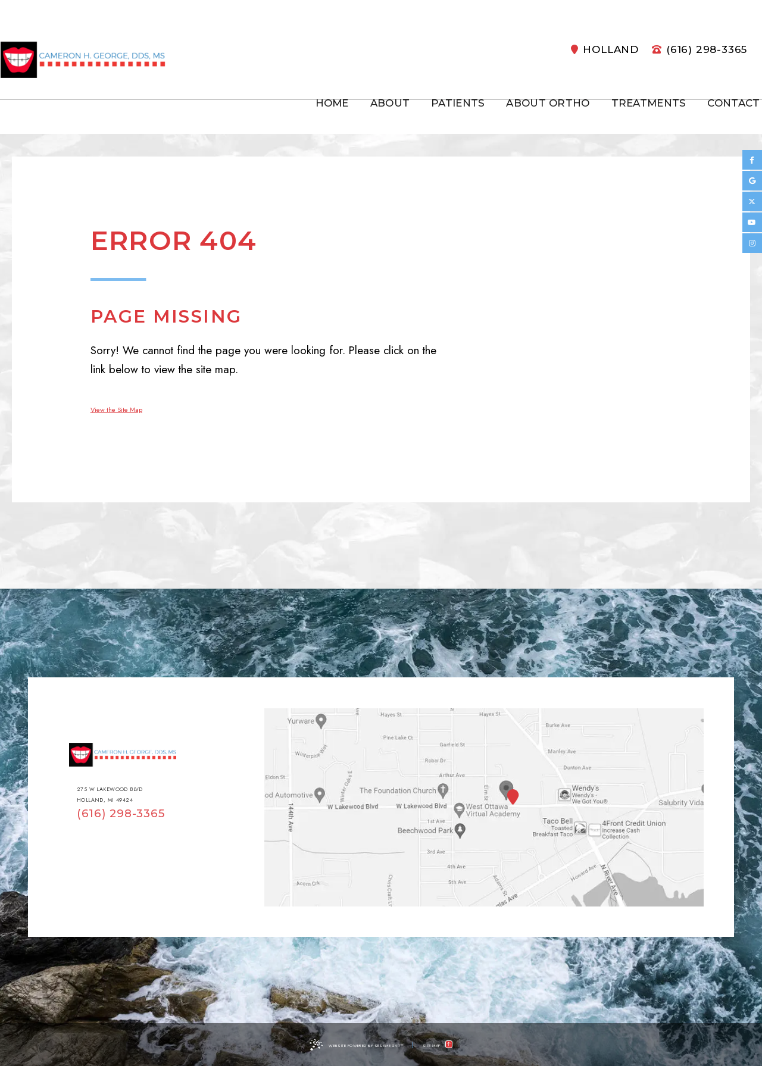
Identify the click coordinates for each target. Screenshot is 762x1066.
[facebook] (752, 160)
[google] (752, 180)
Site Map (452, 1044)
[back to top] (483, 1044)
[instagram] (752, 243)
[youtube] (752, 222)
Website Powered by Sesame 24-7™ (355, 1044)
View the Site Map (133, 408)
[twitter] (752, 201)
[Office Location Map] (507, 788)
